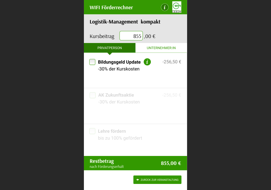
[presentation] (131, 36)
